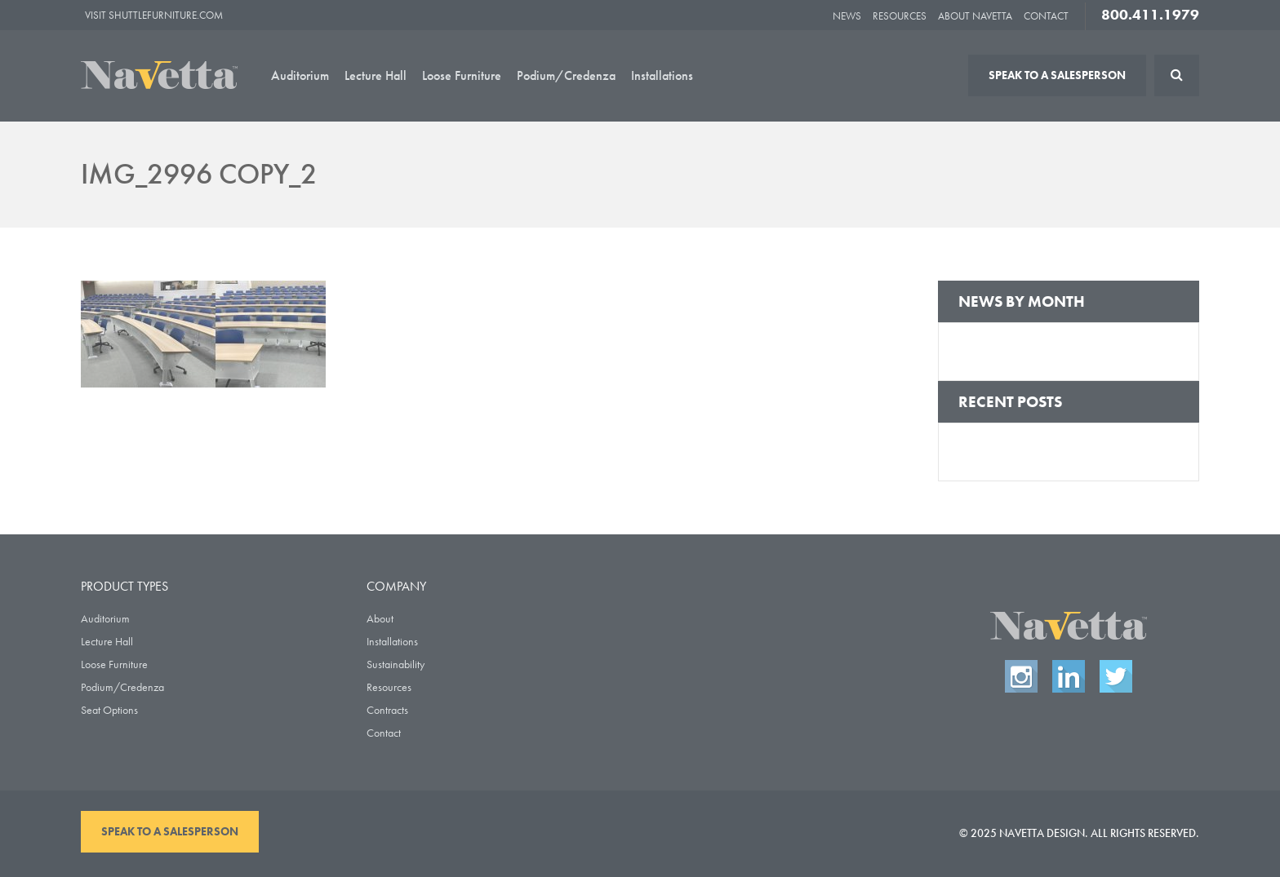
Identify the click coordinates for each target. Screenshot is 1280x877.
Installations (662, 75)
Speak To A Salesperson (1057, 75)
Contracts (387, 709)
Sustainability (395, 664)
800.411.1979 (1150, 15)
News (847, 16)
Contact (1046, 16)
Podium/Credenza (566, 75)
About (380, 618)
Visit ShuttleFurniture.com (154, 15)
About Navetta (975, 16)
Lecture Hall (375, 75)
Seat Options (109, 709)
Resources (900, 16)
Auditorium (300, 75)
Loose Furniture (461, 75)
